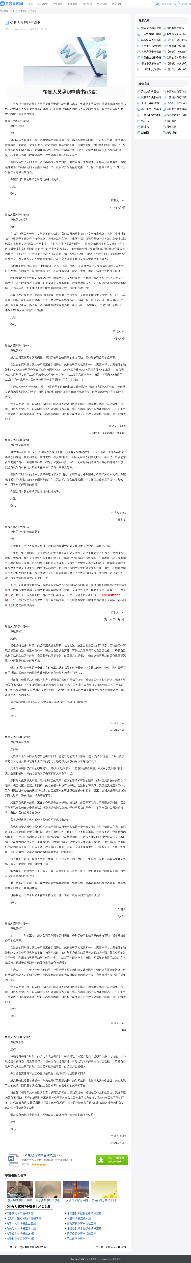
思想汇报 (172, 126)
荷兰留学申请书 (76, 1238)
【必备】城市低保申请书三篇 (84, 1228)
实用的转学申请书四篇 (19, 1213)
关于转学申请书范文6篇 (20, 1233)
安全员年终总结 (150, 91)
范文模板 (116, 4)
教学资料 (87, 4)
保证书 (145, 120)
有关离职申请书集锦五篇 (81, 1223)
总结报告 (43, 4)
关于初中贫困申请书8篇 (20, 1238)
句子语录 (102, 4)
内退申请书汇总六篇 (79, 1218)
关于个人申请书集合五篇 (21, 1223)
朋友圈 (145, 132)
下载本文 (44, 29)
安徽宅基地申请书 (116, 1247)
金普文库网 (92, 1259)
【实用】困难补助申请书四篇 (23, 1218)
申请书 (33, 11)
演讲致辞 (57, 4)
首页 (30, 4)
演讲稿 (145, 126)
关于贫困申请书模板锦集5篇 (30, 1247)
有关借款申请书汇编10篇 (21, 1228)
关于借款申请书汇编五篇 (81, 1233)
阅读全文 (34, 29)
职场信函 (72, 4)
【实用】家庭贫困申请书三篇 (84, 1213)
